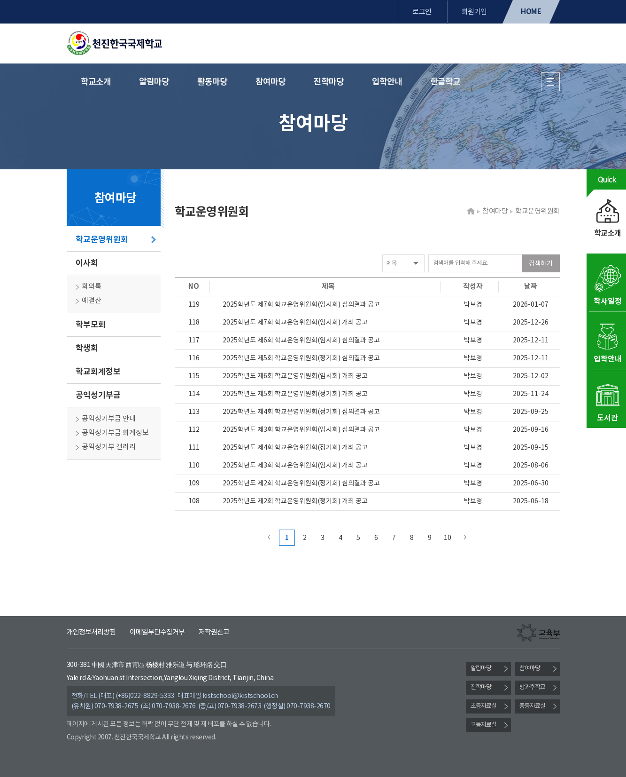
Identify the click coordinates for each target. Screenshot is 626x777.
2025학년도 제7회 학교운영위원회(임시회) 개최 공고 (295, 322)
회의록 (91, 287)
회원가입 (474, 12)
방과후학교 (532, 687)
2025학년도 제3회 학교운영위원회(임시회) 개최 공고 (295, 465)
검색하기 (540, 264)
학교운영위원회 (102, 240)
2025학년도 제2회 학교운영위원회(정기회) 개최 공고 (295, 501)
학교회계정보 (98, 372)
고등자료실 (483, 725)
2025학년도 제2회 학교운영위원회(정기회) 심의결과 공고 (301, 483)
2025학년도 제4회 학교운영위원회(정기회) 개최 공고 (295, 448)
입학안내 (387, 82)
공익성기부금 (98, 395)
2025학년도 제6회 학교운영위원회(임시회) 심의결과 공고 (301, 340)
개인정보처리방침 (91, 632)
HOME (531, 12)
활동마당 (212, 82)
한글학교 (445, 82)
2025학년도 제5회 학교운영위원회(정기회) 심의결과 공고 (301, 358)
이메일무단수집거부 (157, 632)
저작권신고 (214, 632)
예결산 (91, 301)
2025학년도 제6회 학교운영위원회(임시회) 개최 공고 (295, 376)
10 (447, 538)
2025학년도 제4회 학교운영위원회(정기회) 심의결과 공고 (301, 412)
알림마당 (154, 82)
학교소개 (96, 82)
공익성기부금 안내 (109, 419)
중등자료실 (532, 706)
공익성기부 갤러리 (109, 447)
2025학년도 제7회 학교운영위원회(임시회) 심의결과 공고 (301, 305)
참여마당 (270, 82)
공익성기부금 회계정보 (115, 433)
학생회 (87, 348)
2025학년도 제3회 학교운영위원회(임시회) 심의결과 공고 (301, 430)
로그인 (422, 12)
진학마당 (329, 82)
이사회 (87, 263)
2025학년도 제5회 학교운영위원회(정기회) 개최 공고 (295, 394)
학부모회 (91, 325)
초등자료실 (483, 706)
